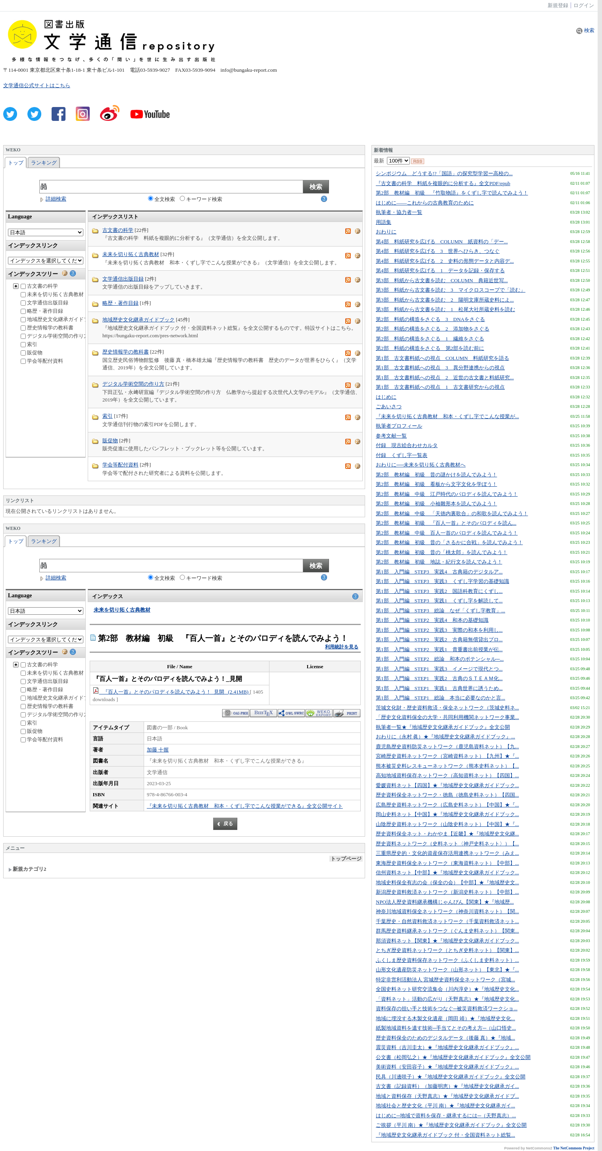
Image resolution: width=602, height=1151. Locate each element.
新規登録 (558, 5)
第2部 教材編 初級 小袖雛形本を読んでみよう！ (436, 504)
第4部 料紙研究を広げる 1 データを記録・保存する (440, 270)
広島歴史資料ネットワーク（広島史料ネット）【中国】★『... (447, 805)
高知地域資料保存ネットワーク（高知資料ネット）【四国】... (447, 775)
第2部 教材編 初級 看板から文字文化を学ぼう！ (436, 484)
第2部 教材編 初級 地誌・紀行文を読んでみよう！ (439, 562)
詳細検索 (52, 199)
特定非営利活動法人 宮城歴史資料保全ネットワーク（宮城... (445, 980)
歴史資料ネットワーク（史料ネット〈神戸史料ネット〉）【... (447, 844)
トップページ (346, 859)
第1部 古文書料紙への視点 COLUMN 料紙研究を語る (442, 358)
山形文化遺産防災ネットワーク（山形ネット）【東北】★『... (447, 970)
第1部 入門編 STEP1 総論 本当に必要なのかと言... (440, 698)
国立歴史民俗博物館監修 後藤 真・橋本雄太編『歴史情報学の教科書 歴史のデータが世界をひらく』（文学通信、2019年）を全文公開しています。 (229, 364)
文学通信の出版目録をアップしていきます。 (154, 287)
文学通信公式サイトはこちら (36, 85)
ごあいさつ (389, 406)
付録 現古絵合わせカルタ (407, 445)
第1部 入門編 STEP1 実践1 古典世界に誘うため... (439, 688)
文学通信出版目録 (44, 303)
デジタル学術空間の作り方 (55, 336)
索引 (29, 344)
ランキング (44, 163)
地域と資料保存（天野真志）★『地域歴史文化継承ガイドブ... (447, 1096)
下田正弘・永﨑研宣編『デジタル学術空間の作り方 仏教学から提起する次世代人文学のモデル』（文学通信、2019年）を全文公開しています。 (231, 396)
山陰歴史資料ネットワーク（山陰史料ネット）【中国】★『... (447, 824)
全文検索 (161, 199)
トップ (15, 163)
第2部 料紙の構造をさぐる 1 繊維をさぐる (430, 339)
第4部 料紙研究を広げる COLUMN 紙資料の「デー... (442, 242)
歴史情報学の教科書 (47, 328)
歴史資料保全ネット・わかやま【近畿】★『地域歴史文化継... (447, 834)
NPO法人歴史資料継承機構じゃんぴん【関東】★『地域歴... (445, 902)
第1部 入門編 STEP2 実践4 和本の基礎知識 (432, 620)
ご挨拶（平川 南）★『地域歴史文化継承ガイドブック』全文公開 (451, 1125)
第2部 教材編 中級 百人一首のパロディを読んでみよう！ (447, 533)
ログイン (583, 5)
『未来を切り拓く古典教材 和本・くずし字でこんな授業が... (447, 416)
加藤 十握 (158, 750)
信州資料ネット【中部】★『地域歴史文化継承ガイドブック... (447, 873)
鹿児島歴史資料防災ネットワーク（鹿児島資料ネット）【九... (447, 746)
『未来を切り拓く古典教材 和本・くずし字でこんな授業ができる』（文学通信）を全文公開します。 (221, 263)
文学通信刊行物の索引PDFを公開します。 (151, 424)
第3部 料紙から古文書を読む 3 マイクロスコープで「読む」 (450, 290)
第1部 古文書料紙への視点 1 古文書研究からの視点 (440, 387)
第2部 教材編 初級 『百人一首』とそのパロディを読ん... (446, 523)
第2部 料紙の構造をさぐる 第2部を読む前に (430, 348)
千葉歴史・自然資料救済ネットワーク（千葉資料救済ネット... (447, 921)
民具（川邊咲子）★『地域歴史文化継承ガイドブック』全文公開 (450, 1077)
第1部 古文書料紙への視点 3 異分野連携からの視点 (440, 368)
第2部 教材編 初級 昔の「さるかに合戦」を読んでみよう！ (449, 542)
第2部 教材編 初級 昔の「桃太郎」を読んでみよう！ (442, 552)
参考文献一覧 (391, 436)
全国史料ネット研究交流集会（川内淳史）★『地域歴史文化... (447, 989)
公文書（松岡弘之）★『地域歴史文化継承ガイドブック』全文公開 (453, 1057)
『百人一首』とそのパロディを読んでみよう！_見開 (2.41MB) (171, 692)
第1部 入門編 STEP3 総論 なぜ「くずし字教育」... (440, 611)
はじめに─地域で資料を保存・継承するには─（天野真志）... (446, 1115)
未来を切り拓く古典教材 (52, 294)
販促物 (31, 353)
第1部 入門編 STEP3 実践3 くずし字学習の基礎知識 (442, 581)
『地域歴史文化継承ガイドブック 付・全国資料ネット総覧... (445, 1135)
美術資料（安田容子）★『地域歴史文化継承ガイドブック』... (447, 1067)
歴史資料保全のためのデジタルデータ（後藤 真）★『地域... (445, 1038)
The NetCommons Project (573, 1148)
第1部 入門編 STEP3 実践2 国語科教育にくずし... (439, 591)
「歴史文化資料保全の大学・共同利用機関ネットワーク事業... (447, 717)
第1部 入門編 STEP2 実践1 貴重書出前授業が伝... (439, 649)
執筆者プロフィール (399, 426)
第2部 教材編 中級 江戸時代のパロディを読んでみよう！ (447, 494)
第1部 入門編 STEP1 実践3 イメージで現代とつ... (439, 669)
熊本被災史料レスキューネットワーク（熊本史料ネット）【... (447, 766)
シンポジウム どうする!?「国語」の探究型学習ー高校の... (444, 173)
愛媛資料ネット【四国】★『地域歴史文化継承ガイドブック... (447, 785)
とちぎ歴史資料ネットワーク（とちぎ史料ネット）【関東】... (447, 950)
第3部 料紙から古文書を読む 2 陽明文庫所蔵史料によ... (445, 300)
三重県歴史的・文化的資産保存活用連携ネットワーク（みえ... (447, 853)
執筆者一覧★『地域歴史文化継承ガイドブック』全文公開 (443, 727)
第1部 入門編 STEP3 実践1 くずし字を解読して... (439, 601)
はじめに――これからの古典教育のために (425, 203)
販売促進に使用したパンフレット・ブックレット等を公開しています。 (184, 448)
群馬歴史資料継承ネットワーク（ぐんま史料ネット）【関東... (447, 931)
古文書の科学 (39, 286)
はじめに (386, 397)
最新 (392, 160)
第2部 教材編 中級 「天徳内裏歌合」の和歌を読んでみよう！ (452, 513)
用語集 (383, 222)
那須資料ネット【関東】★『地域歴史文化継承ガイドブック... (447, 941)
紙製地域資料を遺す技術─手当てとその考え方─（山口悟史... (446, 1028)
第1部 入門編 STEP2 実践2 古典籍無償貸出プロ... (439, 639)
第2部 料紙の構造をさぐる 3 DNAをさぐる (430, 319)
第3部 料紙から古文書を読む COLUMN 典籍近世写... (442, 280)
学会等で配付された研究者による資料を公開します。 (164, 473)
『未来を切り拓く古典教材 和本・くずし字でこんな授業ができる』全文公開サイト (245, 806)
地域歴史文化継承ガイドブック (60, 319)
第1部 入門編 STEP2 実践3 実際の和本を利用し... (439, 630)
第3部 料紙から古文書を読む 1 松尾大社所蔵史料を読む (445, 309)
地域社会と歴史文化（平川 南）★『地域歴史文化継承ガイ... (445, 1106)
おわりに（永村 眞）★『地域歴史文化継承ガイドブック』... (445, 737)
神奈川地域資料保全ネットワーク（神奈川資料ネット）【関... (447, 911)
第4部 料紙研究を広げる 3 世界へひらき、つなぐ (438, 251)
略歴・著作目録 (42, 311)
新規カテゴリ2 (27, 869)
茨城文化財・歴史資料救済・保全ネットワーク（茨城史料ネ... (447, 708)
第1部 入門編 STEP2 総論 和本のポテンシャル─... (440, 659)
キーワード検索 (201, 199)
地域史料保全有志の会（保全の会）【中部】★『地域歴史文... (447, 882)
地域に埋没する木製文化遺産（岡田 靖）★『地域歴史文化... (445, 1018)
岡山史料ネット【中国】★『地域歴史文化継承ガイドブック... (447, 814)
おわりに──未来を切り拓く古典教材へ (420, 465)
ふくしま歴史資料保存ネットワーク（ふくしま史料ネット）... (447, 960)
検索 (585, 30)
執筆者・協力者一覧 (399, 212)
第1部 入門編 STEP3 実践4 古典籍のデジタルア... (439, 572)
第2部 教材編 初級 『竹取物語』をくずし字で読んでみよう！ (452, 193)
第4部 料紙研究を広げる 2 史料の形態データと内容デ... (445, 261)
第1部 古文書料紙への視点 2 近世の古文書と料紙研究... (445, 377)
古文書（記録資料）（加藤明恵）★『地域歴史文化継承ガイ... (447, 1086)
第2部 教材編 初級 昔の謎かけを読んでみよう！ (436, 475)
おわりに (386, 232)
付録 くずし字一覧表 (401, 455)
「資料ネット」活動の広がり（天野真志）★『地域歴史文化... (447, 999)
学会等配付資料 (42, 361)
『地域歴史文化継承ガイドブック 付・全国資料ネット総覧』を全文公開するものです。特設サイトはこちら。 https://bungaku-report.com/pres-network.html (229, 332)
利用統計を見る (341, 647)
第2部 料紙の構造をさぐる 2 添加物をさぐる (432, 329)
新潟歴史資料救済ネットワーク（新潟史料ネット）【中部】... (447, 892)
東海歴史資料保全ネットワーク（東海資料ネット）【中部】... (447, 863)
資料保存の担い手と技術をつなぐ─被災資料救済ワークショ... (446, 1008)
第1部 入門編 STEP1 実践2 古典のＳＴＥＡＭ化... (439, 678)
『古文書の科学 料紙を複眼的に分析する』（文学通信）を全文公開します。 (192, 238)
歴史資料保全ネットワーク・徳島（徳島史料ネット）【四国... (447, 795)
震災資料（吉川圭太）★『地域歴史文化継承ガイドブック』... (447, 1047)
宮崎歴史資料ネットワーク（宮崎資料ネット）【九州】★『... (447, 756)
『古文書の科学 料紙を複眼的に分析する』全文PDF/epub (443, 183)
